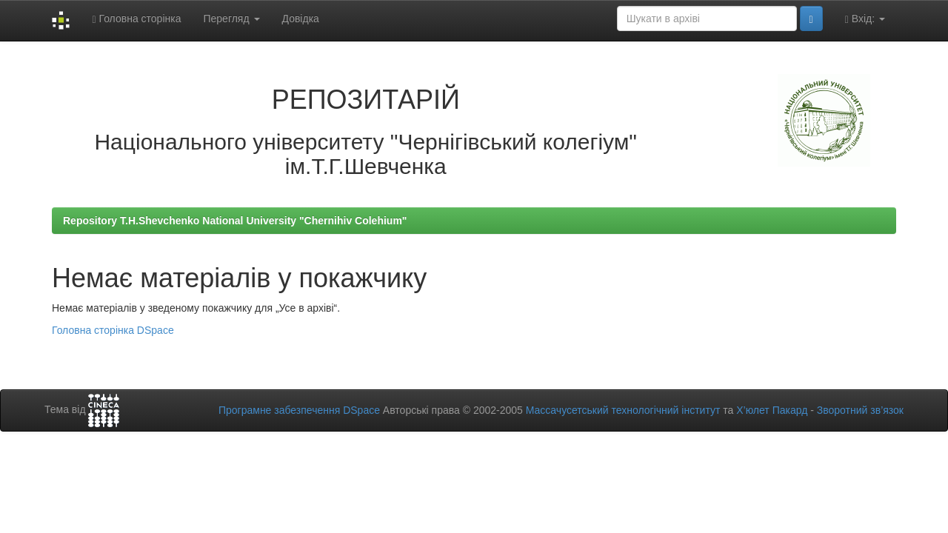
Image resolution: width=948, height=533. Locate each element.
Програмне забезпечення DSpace (299, 410)
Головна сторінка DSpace (113, 330)
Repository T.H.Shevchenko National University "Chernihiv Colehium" (235, 221)
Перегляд (231, 18)
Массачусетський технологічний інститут (623, 410)
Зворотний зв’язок (860, 410)
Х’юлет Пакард (771, 410)
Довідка (300, 18)
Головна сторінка (136, 19)
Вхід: (865, 19)
